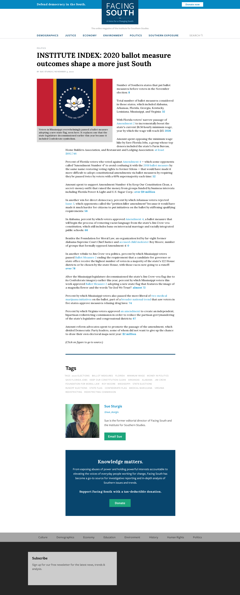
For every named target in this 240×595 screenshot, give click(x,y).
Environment (113, 35)
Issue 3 (70, 203)
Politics (136, 35)
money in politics (158, 375)
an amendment (130, 311)
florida (120, 375)
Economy (90, 35)
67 (134, 318)
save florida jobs (77, 379)
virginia (159, 387)
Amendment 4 (132, 161)
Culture (43, 537)
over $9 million (144, 191)
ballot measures (102, 375)
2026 (168, 130)
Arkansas (134, 379)
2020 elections (81, 375)
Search (196, 35)
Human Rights (175, 537)
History (153, 537)
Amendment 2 (126, 123)
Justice (70, 35)
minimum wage (136, 375)
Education (110, 537)
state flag (96, 387)
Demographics (47, 35)
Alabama (147, 379)
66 (86, 230)
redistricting (74, 391)
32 (163, 111)
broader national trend (136, 299)
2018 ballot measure (156, 165)
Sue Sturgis (46, 71)
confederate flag (116, 387)
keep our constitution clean (108, 379)
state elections (142, 383)
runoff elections (76, 387)
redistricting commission (100, 391)
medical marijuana (140, 387)
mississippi (124, 383)
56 (86, 211)
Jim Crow (160, 379)
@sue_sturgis (111, 412)
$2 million (129, 334)
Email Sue (115, 436)
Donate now (193, 4)
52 (154, 176)
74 (130, 303)
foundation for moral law (83, 383)
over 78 (70, 268)
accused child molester (134, 242)
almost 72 (139, 287)
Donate (120, 503)
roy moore (109, 383)
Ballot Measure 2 (85, 257)
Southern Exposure (164, 35)
